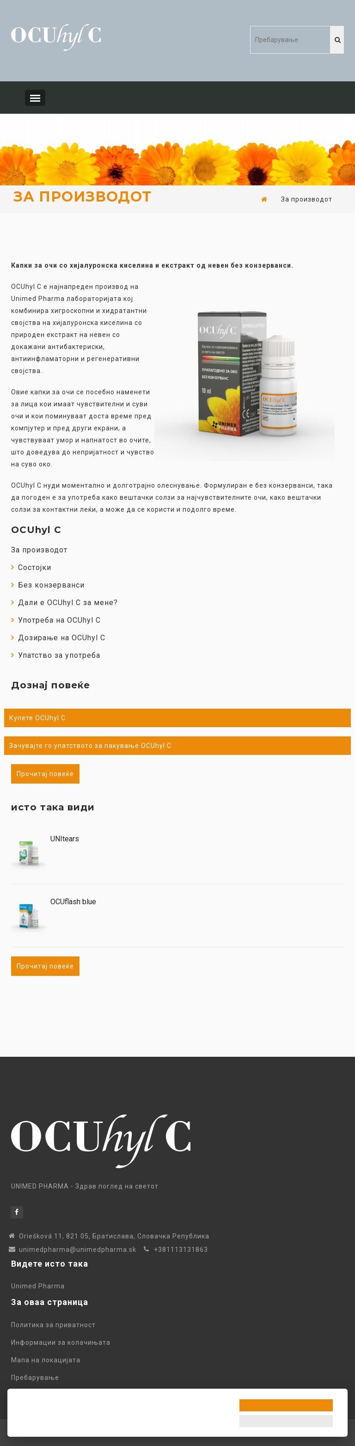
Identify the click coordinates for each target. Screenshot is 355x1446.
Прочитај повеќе (45, 774)
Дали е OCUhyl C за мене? (64, 602)
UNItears (64, 839)
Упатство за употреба (55, 655)
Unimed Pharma (38, 1286)
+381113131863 (181, 1249)
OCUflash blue (73, 902)
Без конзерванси (48, 585)
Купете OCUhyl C (37, 718)
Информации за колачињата (62, 1342)
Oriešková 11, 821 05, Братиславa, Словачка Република (114, 1236)
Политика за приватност (55, 1325)
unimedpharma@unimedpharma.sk (77, 1249)
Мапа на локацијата (47, 1360)
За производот (39, 549)
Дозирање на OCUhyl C (58, 637)
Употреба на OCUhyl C (56, 620)
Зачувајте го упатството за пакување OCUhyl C (90, 745)
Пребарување (37, 1377)
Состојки (31, 567)
